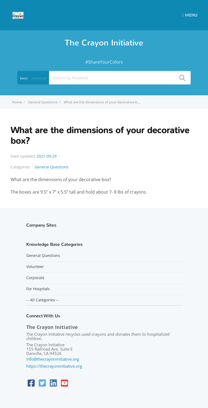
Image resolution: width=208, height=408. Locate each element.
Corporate (35, 278)
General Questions (43, 102)
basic (24, 78)
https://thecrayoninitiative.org (54, 366)
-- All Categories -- (42, 300)
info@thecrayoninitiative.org (52, 359)
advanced (39, 78)
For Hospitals (38, 289)
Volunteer (35, 267)
